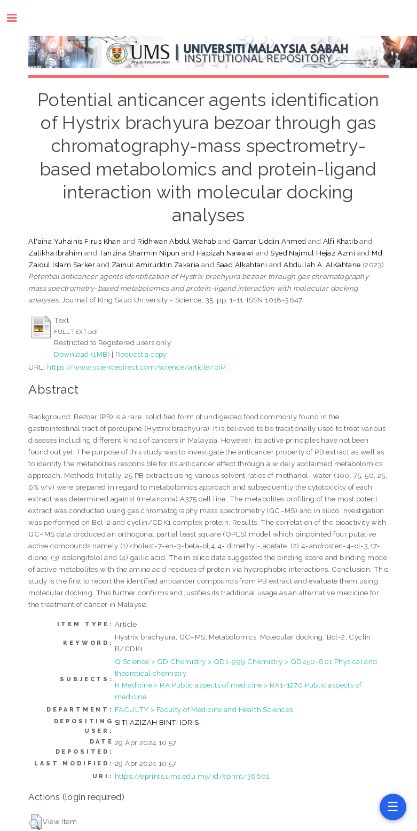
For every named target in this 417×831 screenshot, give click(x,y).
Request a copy (141, 354)
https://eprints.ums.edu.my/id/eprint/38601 (192, 776)
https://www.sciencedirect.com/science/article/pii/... (139, 367)
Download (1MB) (82, 354)
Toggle (17, 18)
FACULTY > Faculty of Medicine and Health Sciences (204, 709)
